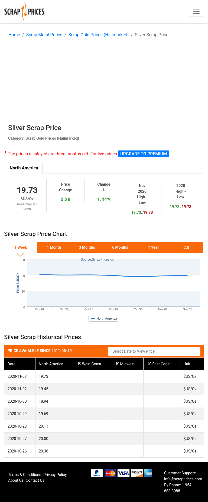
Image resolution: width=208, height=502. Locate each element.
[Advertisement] (104, 82)
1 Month (54, 247)
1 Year (153, 247)
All (186, 247)
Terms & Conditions (24, 475)
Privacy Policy (55, 475)
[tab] (24, 168)
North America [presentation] (24, 167)
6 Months (120, 247)
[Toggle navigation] (196, 11)
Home (14, 34)
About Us (16, 480)
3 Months (87, 247)
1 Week (20, 247)
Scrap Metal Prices (44, 34)
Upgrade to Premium (143, 153)
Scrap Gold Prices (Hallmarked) (99, 34)
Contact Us (35, 480)
